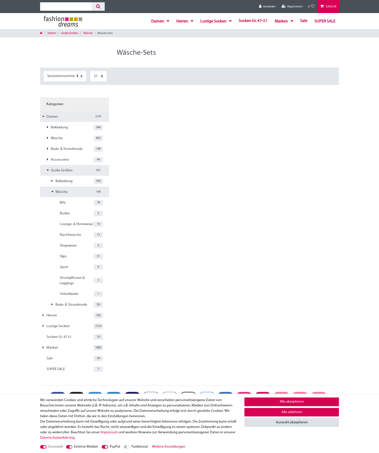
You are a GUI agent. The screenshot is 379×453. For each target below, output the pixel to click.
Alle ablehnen (291, 412)
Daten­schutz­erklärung (57, 438)
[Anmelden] (267, 6)
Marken (282, 21)
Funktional (140, 447)
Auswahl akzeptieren (292, 422)
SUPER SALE (324, 21)
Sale (303, 21)
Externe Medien (86, 447)
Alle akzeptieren (292, 402)
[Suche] (98, 6)
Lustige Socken (213, 21)
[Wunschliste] (311, 6)
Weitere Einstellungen (168, 447)
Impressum (109, 432)
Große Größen (69, 33)
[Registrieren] (292, 6)
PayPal (115, 447)
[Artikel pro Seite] (98, 76)
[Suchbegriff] (66, 6)
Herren (182, 21)
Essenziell (55, 447)
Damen (158, 21)
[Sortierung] (65, 76)
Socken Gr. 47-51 (253, 21)
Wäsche (88, 33)
